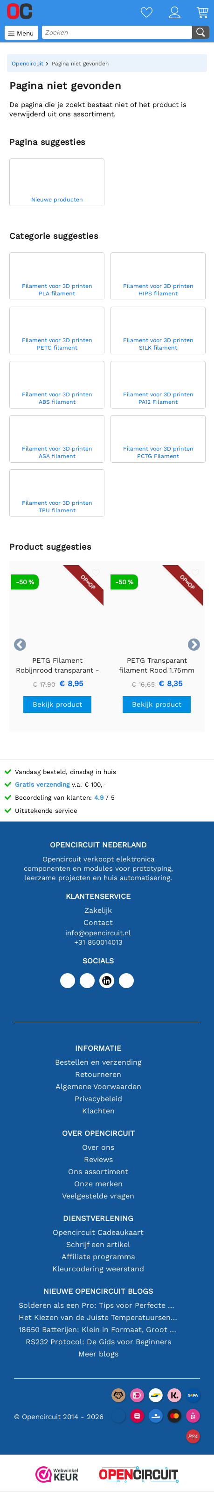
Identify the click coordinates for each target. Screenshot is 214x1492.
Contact (98, 922)
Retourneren (98, 1074)
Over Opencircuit (98, 1133)
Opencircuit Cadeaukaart (98, 1232)
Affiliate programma (98, 1256)
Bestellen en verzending (98, 1062)
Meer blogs (98, 1353)
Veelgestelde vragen (98, 1195)
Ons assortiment (98, 1171)
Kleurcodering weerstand (98, 1268)
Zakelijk (98, 910)
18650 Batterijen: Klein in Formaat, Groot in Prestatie (98, 1329)
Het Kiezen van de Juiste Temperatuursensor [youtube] (98, 1317)
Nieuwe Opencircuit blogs (98, 1291)
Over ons (98, 1147)
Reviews (98, 1159)
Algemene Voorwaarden (98, 1086)
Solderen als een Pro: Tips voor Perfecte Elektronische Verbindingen (98, 1305)
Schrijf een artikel (98, 1244)
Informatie (98, 1048)
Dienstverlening (98, 1218)
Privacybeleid (98, 1098)
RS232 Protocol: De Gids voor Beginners (98, 1341)
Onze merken (98, 1183)
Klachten (98, 1110)
